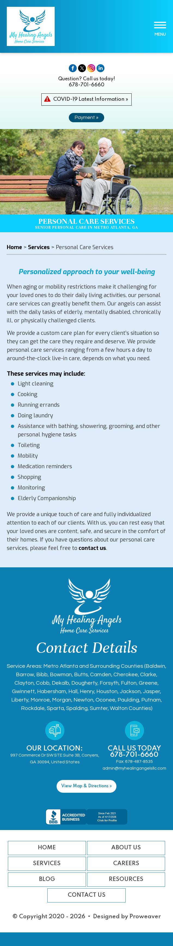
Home (47, 848)
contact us (92, 548)
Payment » (86, 117)
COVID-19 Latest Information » (90, 99)
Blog (47, 879)
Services (47, 864)
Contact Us (87, 895)
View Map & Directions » (86, 786)
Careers (126, 864)
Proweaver (145, 917)
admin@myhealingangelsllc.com (134, 768)
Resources (126, 879)
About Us (126, 848)
